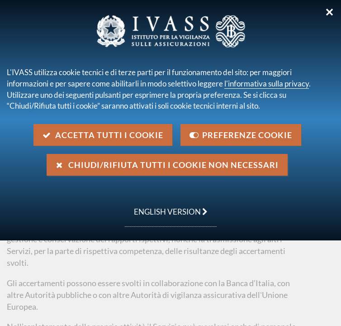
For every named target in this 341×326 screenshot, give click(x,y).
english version (166, 206)
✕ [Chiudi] (329, 12)
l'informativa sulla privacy (266, 83)
